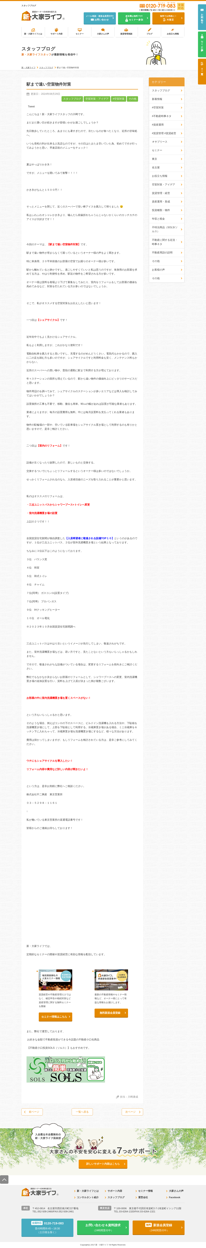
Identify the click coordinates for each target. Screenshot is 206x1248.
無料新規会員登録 (110, 1012)
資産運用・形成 (161, 201)
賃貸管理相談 (126, 34)
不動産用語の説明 (162, 252)
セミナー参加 (202, 43)
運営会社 (143, 1197)
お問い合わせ (202, 17)
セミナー (80, 34)
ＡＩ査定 (202, 68)
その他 (132, 98)
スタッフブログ (72, 98)
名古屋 (156, 167)
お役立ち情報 (173, 34)
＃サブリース (159, 141)
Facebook (174, 1197)
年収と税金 (158, 218)
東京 (154, 159)
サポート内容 (56, 34)
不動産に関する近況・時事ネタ (165, 242)
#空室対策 (118, 98)
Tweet (31, 106)
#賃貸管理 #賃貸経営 (164, 133)
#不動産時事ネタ (161, 116)
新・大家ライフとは (33, 34)
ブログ (149, 34)
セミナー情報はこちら (54, 1016)
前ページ (34, 1112)
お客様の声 (158, 270)
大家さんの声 (103, 34)
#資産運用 (158, 124)
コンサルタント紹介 (88, 1197)
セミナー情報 (145, 1191)
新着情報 (157, 99)
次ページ (130, 1112)
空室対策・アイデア (97, 98)
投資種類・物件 (161, 210)
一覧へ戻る (82, 1112)
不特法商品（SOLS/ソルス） (165, 229)
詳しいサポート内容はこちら (103, 1164)
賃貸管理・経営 (161, 193)
